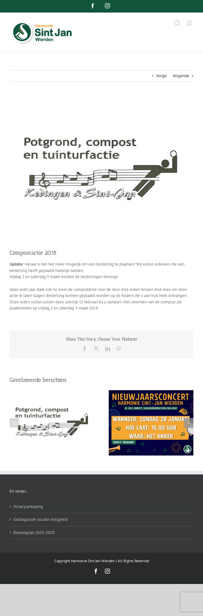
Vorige (161, 75)
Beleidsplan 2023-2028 (34, 532)
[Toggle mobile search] (177, 23)
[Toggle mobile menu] (190, 23)
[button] (14, 423)
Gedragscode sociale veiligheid (40, 519)
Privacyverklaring (28, 506)
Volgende (181, 75)
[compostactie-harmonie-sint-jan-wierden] (101, 170)
